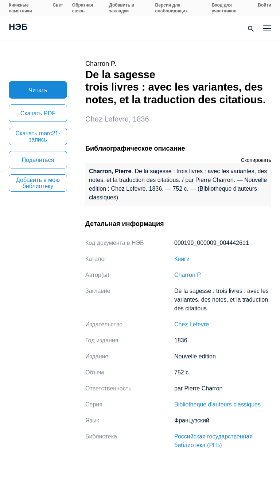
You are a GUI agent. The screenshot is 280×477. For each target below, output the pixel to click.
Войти (264, 5)
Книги (182, 259)
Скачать (37, 113)
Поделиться (38, 160)
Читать (38, 90)
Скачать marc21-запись (37, 136)
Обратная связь (82, 8)
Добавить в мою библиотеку (38, 183)
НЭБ (18, 28)
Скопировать (256, 160)
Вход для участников (224, 8)
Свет (58, 5)
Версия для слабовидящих (171, 8)
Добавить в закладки (121, 8)
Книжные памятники (20, 8)
